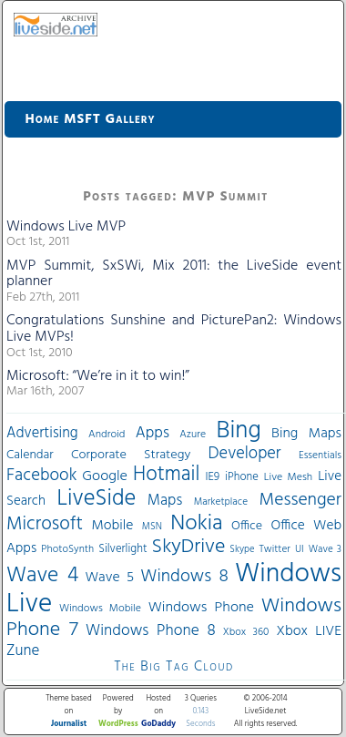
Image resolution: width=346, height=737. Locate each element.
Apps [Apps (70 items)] (152, 433)
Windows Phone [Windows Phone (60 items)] (201, 607)
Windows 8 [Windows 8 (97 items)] (184, 576)
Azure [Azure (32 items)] (192, 434)
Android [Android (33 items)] (106, 434)
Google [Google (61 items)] (104, 476)
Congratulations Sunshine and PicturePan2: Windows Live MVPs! (173, 329)
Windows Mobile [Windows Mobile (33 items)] (100, 608)
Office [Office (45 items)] (246, 526)
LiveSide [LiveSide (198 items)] (96, 499)
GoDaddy (158, 724)
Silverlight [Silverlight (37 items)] (122, 549)
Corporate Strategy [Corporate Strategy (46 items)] (130, 455)
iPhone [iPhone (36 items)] (242, 477)
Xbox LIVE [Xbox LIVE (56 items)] (309, 631)
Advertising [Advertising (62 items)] (42, 433)
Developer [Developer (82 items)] (245, 454)
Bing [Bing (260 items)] (239, 431)
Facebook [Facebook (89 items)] (41, 475)
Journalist (68, 724)
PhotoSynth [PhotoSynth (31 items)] (67, 549)
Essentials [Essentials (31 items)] (320, 455)
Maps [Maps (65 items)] (165, 500)
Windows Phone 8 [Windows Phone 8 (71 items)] (151, 631)
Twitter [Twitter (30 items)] (275, 549)
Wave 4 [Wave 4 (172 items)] (42, 575)
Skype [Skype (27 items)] (241, 550)
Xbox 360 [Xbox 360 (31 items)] (246, 632)
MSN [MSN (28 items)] (152, 527)
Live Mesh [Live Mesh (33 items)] (288, 477)
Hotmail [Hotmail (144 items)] (166, 474)
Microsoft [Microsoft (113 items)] (44, 524)
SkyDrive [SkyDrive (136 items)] (189, 547)
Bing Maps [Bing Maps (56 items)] (306, 433)
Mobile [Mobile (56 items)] (112, 525)
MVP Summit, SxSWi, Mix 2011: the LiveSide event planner (173, 274)
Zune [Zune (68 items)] (22, 651)
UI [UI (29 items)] (299, 549)
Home (42, 119)
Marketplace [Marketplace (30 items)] (221, 502)
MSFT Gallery (109, 119)
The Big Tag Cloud (173, 667)
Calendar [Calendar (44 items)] (30, 455)
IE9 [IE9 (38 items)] (212, 476)
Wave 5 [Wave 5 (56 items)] (109, 577)
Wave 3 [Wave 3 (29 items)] (325, 549)
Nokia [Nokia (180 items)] (196, 524)
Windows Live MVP (66, 227)
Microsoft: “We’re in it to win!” (97, 376)
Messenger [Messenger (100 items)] (300, 500)
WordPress (118, 724)
